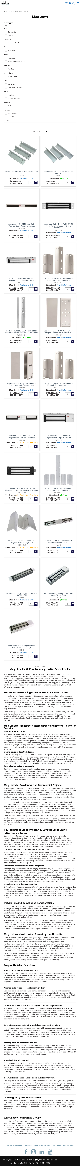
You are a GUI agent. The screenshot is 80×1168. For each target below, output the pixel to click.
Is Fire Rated (8, 73)
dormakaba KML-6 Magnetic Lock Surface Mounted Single (21, 647)
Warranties (56, 1145)
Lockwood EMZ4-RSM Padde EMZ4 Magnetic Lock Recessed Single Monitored (58, 226)
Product (7, 47)
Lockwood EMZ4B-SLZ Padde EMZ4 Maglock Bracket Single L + (58, 384)
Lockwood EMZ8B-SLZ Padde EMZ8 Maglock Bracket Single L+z (21, 542)
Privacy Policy (68, 1145)
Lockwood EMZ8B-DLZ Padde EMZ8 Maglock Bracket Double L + (58, 489)
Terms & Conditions (15, 1145)
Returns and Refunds (42, 1145)
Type (6, 54)
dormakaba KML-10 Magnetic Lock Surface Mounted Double (58, 542)
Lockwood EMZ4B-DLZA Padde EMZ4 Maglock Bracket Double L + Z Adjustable (21, 332)
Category (7, 39)
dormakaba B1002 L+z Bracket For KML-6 (21, 173)
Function (7, 65)
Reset (6, 26)
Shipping (28, 1145)
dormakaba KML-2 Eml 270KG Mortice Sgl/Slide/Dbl (21, 594)
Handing (7, 110)
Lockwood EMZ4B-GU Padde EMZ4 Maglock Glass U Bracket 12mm (21, 384)
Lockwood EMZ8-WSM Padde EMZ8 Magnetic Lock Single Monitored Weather (21, 489)
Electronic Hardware (15, 11)
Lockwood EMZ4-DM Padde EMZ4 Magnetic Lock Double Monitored (22, 225)
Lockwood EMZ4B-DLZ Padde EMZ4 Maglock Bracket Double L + (58, 279)
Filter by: (8, 23)
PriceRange (40, 121)
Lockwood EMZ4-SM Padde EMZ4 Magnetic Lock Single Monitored (22, 279)
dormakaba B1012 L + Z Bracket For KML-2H (58, 173)
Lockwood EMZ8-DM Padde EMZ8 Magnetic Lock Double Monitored (21, 437)
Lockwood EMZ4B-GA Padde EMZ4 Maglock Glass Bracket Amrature (58, 332)
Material (7, 102)
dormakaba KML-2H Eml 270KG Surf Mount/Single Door (58, 594)
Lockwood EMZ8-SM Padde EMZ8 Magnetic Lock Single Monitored (58, 437)
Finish (6, 81)
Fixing (6, 91)
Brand (6, 28)
